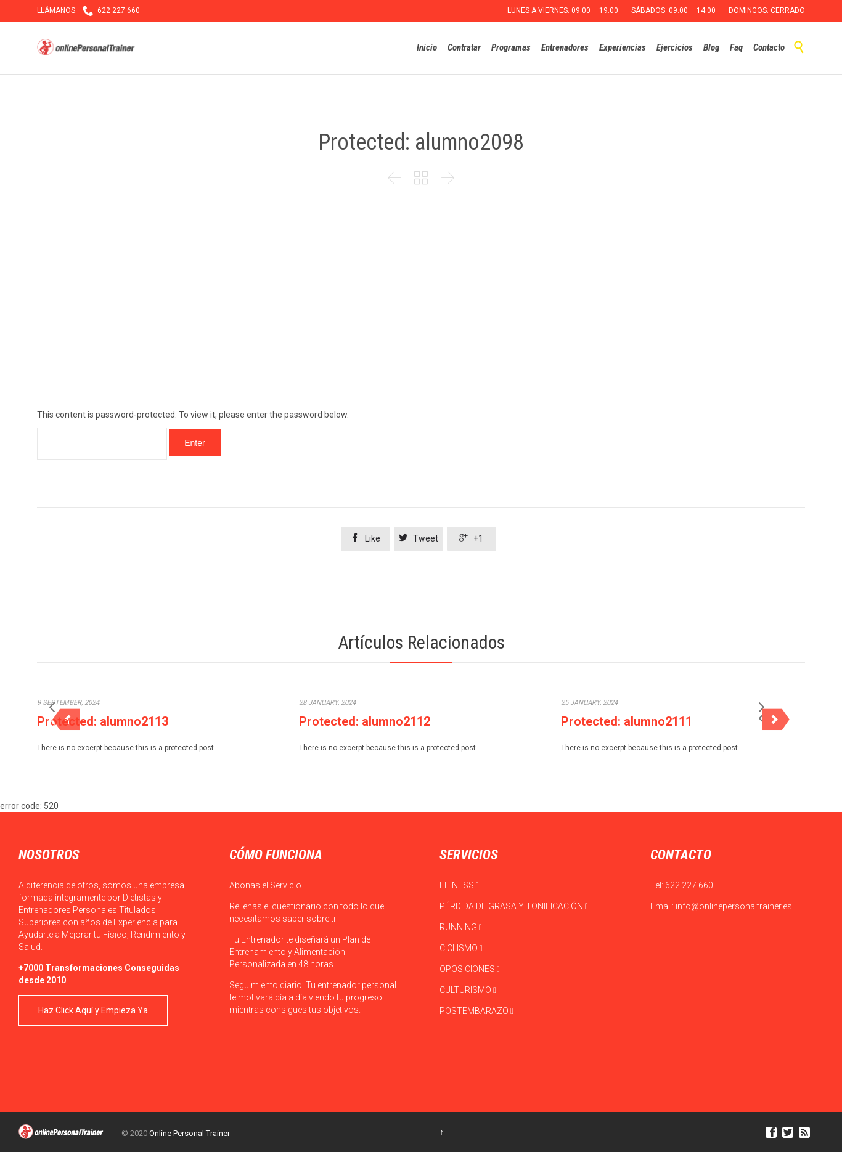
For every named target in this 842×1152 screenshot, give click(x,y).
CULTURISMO (467, 990)
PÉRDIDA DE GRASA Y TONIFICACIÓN (513, 906)
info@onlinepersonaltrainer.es (734, 906)
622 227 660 (689, 885)
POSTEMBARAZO (476, 1011)
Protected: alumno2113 (102, 721)
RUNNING (460, 927)
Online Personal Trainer (189, 1133)
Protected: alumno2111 (626, 721)
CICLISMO (461, 948)
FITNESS (459, 885)
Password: (102, 444)
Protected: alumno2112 (364, 721)
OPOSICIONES (469, 969)
